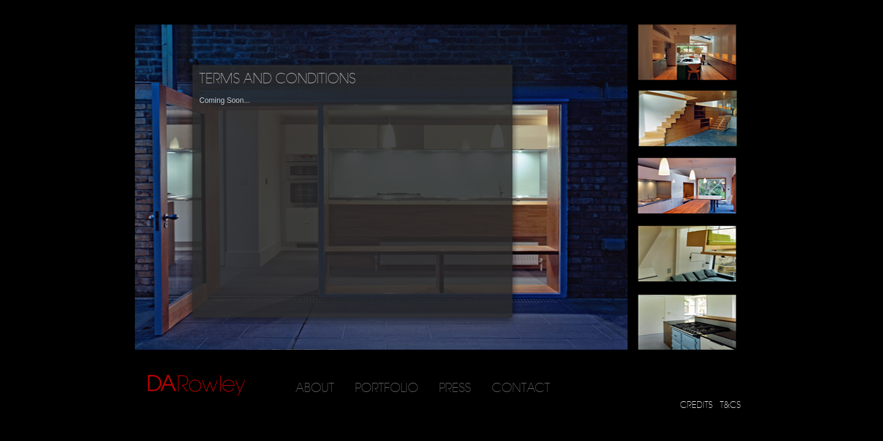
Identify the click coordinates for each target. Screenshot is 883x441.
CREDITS (696, 405)
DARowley (196, 385)
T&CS (730, 405)
